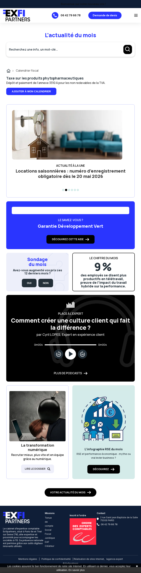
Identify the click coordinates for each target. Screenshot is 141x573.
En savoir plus (76, 570)
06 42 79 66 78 (71, 15)
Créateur (49, 546)
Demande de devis (105, 15)
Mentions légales (27, 559)
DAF (47, 542)
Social (48, 529)
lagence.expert (114, 559)
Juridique (50, 538)
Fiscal (48, 534)
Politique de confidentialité (56, 559)
